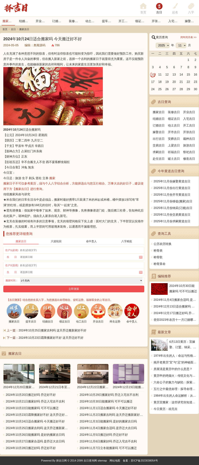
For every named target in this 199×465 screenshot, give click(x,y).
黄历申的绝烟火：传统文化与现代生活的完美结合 (175, 375)
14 (181, 74)
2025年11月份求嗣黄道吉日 (172, 221)
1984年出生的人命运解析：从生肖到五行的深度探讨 (175, 395)
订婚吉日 (58, 21)
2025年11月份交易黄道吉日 (172, 214)
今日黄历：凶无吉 (165, 409)
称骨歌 (158, 257)
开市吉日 (174, 132)
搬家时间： (12, 280)
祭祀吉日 (189, 152)
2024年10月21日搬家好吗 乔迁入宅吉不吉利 (35, 401)
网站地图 (115, 460)
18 (160, 82)
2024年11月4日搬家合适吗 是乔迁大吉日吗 (108, 428)
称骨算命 (160, 264)
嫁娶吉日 (191, 21)
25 (160, 89)
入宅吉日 (174, 21)
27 (174, 89)
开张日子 (158, 21)
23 (195, 82)
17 (152, 82)
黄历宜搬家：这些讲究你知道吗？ (175, 402)
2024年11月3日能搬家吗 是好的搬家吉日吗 (108, 421)
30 (195, 89)
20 (174, 82)
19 (167, 82)
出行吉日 (159, 138)
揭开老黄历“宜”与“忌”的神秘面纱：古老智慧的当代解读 (175, 362)
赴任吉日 (159, 158)
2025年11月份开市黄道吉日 (172, 194)
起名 (175, 12)
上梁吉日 (174, 145)
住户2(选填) (11, 265)
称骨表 (158, 250)
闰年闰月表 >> (188, 37)
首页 (4, 29)
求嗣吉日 (159, 152)
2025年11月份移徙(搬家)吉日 (173, 201)
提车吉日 (108, 21)
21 (181, 82)
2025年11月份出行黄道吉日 (172, 188)
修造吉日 (189, 158)
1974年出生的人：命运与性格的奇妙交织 (175, 355)
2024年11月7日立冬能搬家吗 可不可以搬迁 (108, 448)
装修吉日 (75, 21)
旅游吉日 (189, 145)
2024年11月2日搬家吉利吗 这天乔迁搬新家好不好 (112, 414)
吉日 (159, 12)
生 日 (12, 257)
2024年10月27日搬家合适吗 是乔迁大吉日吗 (35, 441)
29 (188, 89)
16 (195, 74)
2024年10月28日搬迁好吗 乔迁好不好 (31, 448)
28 (181, 89)
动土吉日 (91, 21)
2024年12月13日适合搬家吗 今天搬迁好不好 (175, 306)
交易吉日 (159, 145)
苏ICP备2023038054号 (144, 460)
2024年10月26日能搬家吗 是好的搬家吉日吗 (35, 434)
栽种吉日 (189, 138)
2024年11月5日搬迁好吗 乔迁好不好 (104, 434)
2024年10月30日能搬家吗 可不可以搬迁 (106, 401)
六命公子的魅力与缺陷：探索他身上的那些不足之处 (175, 382)
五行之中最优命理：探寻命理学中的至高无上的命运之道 (175, 389)
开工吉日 (125, 21)
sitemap (102, 460)
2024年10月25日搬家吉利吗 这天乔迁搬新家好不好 (52, 330)
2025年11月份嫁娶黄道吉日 (172, 181)
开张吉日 (189, 132)
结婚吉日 (25, 21)
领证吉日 (141, 21)
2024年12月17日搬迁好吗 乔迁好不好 (175, 313)
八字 (191, 12)
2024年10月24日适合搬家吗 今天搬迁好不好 (35, 421)
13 (174, 74)
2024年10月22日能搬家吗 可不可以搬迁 (32, 408)
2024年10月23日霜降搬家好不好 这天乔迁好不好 (51, 337)
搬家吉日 (8, 21)
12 (167, 74)
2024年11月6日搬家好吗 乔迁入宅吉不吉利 (108, 441)
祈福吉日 (174, 152)
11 (160, 74)
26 (167, 89)
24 (152, 89)
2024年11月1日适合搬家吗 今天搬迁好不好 (108, 408)
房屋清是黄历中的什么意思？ (173, 369)
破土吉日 (174, 158)
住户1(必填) (11, 250)
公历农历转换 (162, 244)
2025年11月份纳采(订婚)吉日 (173, 208)
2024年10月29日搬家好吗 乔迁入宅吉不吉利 (109, 394)
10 (152, 74)
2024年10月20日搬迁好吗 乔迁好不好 (31, 394)
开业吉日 (42, 21)
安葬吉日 (174, 138)
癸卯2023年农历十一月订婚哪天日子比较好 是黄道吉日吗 (175, 319)
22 (188, 82)
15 (188, 74)
